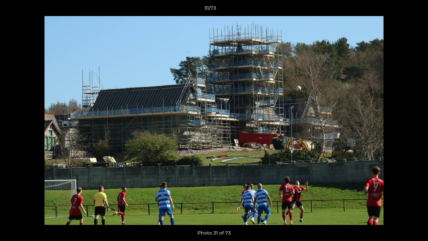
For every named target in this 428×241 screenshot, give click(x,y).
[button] (400, 10)
